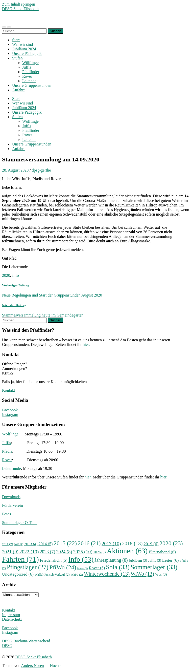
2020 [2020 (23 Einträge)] (171, 543)
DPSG (7, 645)
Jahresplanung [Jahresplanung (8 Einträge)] (111, 560)
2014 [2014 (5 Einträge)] (45, 543)
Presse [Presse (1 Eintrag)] (82, 568)
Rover (27, 76)
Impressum (11, 615)
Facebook (10, 410)
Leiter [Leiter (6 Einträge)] (170, 560)
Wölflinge (30, 62)
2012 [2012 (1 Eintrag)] (18, 544)
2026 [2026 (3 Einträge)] (99, 552)
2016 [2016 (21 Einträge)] (89, 543)
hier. (86, 344)
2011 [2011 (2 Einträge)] (7, 544)
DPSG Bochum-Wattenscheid (26, 641)
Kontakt (8, 390)
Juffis (26, 67)
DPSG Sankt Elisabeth (20, 9)
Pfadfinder (30, 72)
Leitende (29, 81)
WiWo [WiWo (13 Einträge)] (142, 574)
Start (16, 40)
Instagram (10, 414)
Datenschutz (12, 619)
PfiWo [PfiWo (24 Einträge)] (63, 567)
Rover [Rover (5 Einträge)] (97, 567)
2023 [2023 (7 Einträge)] (47, 551)
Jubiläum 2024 (24, 49)
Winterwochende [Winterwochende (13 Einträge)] (107, 574)
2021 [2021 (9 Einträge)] (10, 551)
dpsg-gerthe (41, 170)
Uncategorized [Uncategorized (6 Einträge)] (18, 574)
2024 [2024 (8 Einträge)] (64, 551)
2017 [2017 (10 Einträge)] (111, 543)
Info (15, 275)
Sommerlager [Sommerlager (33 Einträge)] (154, 567)
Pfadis (7, 451)
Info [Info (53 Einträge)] (80, 559)
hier (163, 477)
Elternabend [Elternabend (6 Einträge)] (162, 552)
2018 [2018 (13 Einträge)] (132, 543)
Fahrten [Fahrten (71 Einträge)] (20, 559)
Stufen (17, 58)
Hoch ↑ (56, 665)
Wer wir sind (22, 44)
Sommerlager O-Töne (19, 522)
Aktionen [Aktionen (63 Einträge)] (127, 551)
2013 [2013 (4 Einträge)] (31, 544)
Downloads (11, 497)
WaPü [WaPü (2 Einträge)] (76, 574)
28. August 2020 (15, 170)
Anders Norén (32, 665)
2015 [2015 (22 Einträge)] (65, 543)
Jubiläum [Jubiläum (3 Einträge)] (138, 560)
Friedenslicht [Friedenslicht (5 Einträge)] (53, 560)
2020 (6, 275)
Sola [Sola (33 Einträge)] (118, 567)
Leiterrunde (11, 468)
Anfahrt (18, 90)
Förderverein (12, 505)
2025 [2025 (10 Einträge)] (82, 551)
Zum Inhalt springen (18, 4)
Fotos (6, 514)
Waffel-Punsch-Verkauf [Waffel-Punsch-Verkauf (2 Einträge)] (52, 574)
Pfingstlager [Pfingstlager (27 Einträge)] (27, 567)
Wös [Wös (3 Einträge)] (161, 574)
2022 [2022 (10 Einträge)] (29, 551)
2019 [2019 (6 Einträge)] (150, 543)
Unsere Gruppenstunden (31, 85)
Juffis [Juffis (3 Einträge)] (154, 560)
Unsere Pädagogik (27, 53)
